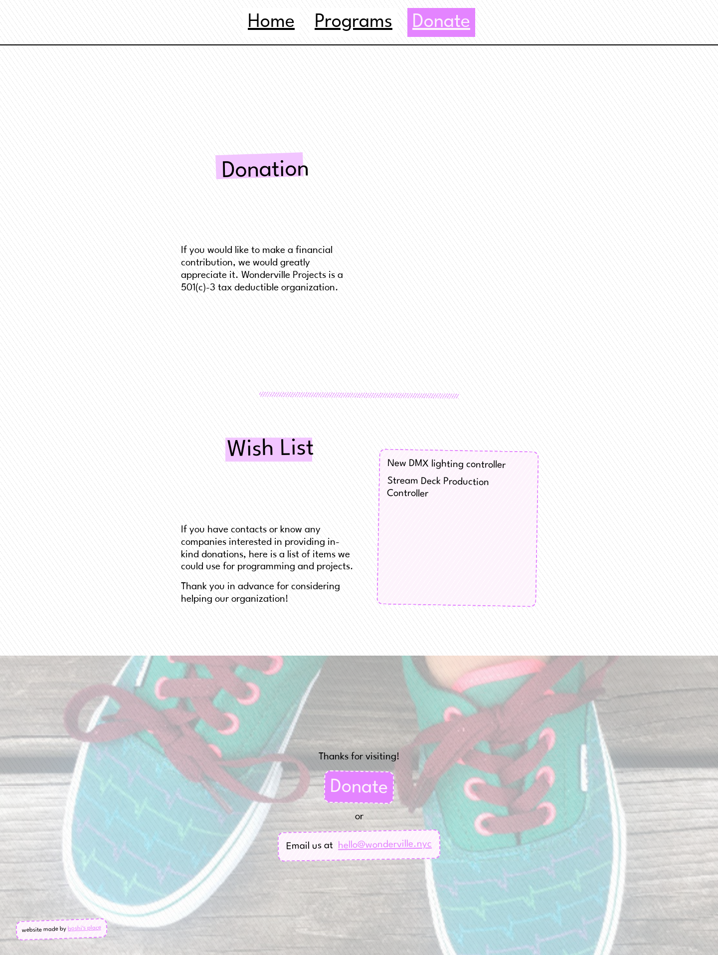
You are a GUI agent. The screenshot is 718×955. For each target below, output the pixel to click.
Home (271, 22)
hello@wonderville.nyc (385, 844)
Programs (353, 22)
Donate (359, 787)
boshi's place (84, 928)
